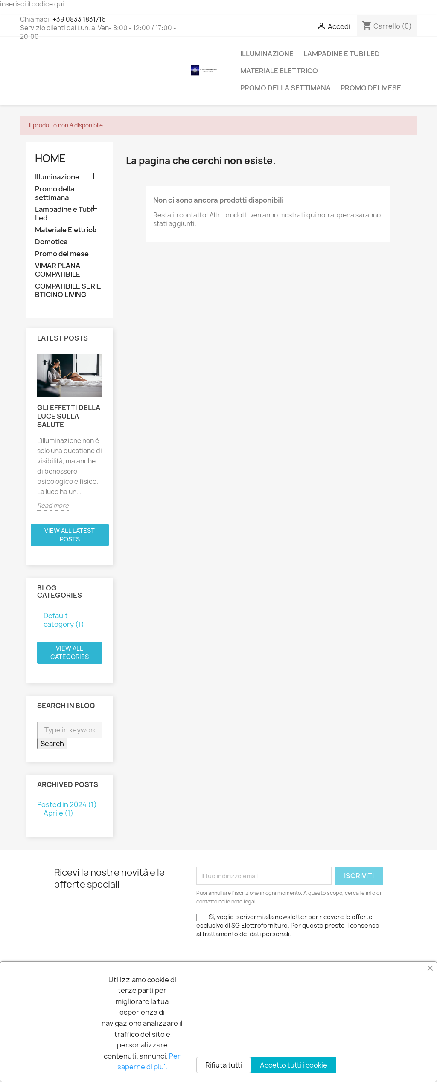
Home (50, 158)
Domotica (51, 241)
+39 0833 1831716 (79, 19)
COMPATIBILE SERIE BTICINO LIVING (68, 290)
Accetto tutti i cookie (293, 1065)
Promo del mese (371, 88)
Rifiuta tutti (223, 1065)
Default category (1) (64, 620)
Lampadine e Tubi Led (341, 53)
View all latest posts (69, 535)
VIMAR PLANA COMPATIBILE (57, 270)
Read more (53, 505)
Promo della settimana (285, 88)
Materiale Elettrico (279, 70)
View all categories (69, 652)
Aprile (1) (58, 813)
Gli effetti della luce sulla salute (68, 416)
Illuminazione (267, 53)
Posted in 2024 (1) (67, 804)
